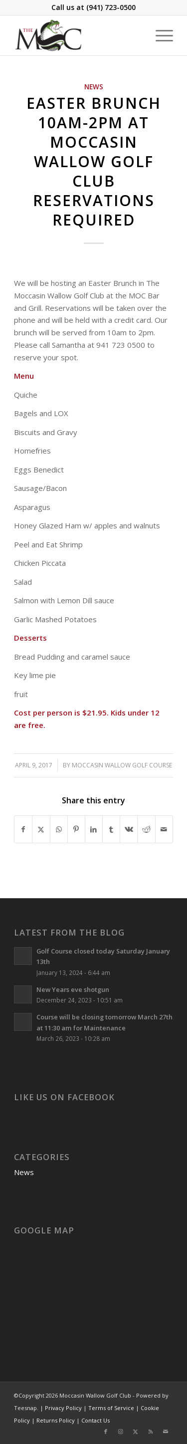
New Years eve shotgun (72, 989)
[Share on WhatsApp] (58, 829)
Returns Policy (55, 1420)
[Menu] (159, 35)
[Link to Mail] (165, 1431)
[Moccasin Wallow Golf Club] (77, 35)
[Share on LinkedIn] (93, 829)
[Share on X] (40, 829)
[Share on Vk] (128, 829)
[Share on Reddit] (146, 829)
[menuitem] (159, 35)
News (93, 86)
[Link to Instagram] (120, 1431)
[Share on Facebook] (23, 829)
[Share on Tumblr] (111, 829)
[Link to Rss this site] (150, 1431)
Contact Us (95, 1420)
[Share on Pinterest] (76, 829)
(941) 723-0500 (111, 7)
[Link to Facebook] (105, 1431)
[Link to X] (135, 1431)
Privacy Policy (63, 1408)
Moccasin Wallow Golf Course (122, 765)
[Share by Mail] (164, 829)
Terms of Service (111, 1408)
